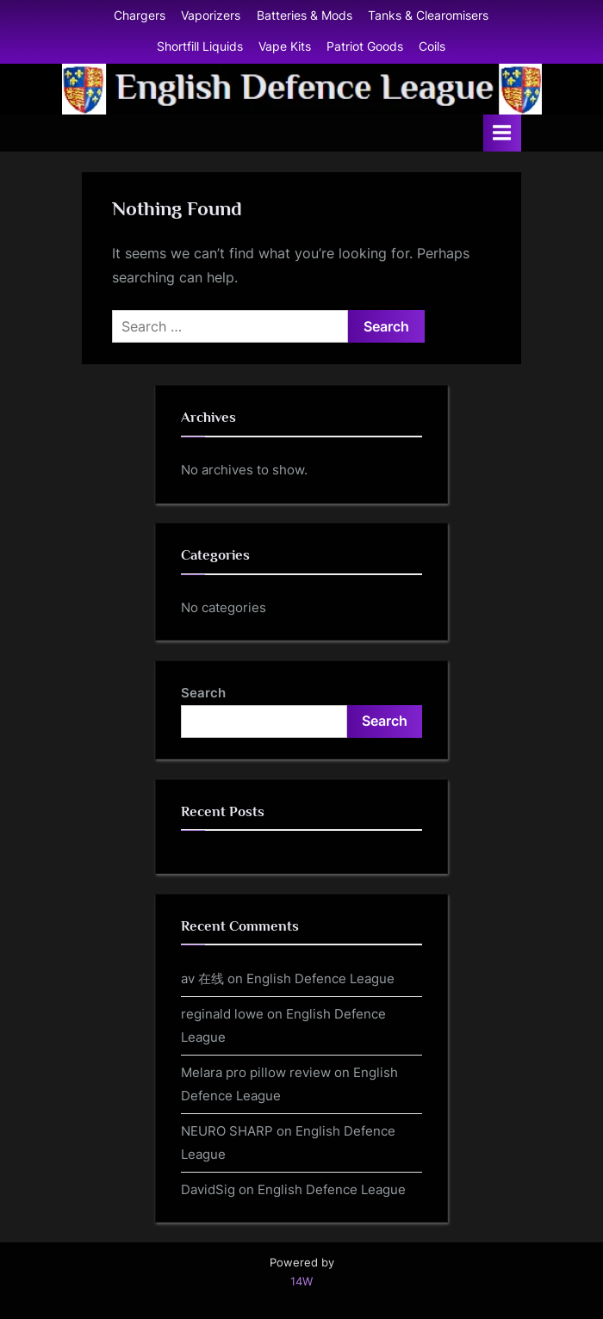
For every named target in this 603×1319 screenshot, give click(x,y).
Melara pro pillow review (256, 1072)
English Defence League (320, 978)
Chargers (139, 15)
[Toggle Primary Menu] (502, 133)
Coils (432, 46)
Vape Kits (284, 46)
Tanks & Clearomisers (428, 15)
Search (203, 692)
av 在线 (202, 978)
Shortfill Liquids (200, 46)
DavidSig (208, 1189)
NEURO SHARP (227, 1131)
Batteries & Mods (304, 15)
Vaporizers (210, 15)
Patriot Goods (364, 46)
